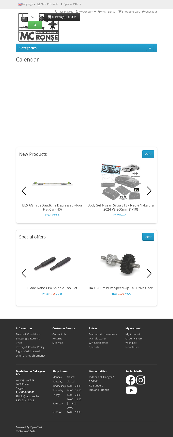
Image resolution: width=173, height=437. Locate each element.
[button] (149, 190)
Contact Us (59, 334)
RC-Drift (94, 381)
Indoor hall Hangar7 (101, 377)
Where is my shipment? (30, 355)
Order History (134, 338)
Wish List (131, 343)
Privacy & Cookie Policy (30, 347)
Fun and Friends (99, 390)
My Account (133, 334)
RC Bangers (96, 385)
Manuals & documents (103, 334)
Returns (57, 338)
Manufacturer (97, 338)
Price (19, 343)
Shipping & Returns (28, 338)
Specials (94, 347)
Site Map (58, 343)
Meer (148, 154)
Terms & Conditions (28, 334)
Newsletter (132, 347)
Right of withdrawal (28, 351)
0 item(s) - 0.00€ (62, 17)
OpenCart (36, 427)
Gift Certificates (98, 343)
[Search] (33, 17)
